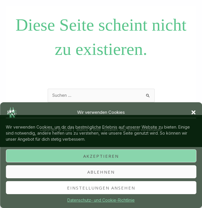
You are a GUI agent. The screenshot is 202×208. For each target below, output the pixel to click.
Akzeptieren (101, 156)
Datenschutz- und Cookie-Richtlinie (101, 200)
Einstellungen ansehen (101, 188)
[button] (193, 112)
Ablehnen (101, 172)
